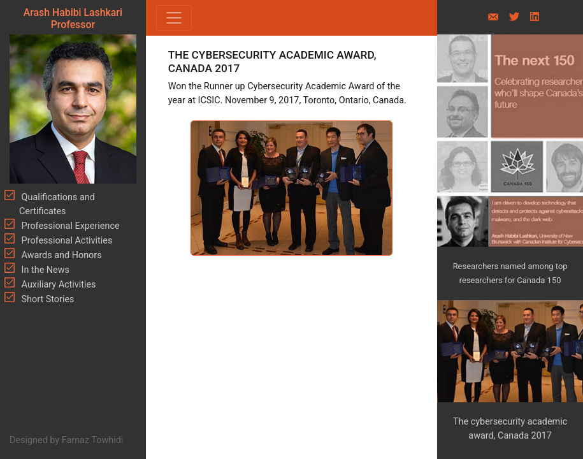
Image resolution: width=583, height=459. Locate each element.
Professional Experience (69, 226)
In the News (44, 270)
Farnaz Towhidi (93, 440)
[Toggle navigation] (174, 18)
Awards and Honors (60, 255)
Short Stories (47, 299)
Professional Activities (65, 240)
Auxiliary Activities (57, 284)
